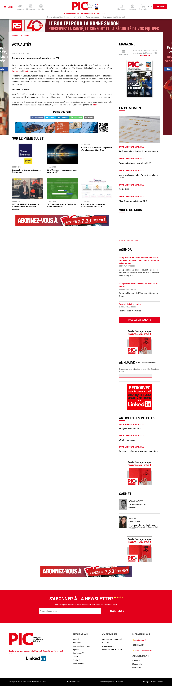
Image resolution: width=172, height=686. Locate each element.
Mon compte (137, 664)
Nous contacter (79, 663)
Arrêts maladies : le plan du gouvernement (138, 151)
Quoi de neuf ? (78, 653)
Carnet (75, 657)
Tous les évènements (139, 320)
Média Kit (76, 660)
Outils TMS (124, 189)
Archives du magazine (81, 646)
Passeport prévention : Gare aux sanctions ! (139, 451)
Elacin (26, 71)
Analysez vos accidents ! (130, 429)
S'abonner (159, 6)
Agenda (76, 650)
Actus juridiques (92, 17)
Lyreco (95, 105)
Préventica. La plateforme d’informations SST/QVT (93, 205)
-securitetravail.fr (139, 640)
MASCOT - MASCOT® (128, 240)
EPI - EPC (77, 17)
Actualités (25, 35)
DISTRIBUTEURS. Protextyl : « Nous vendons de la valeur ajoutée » (25, 206)
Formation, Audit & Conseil (114, 17)
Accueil (15, 35)
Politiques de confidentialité (153, 682)
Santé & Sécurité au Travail (58, 17)
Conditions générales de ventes (111, 682)
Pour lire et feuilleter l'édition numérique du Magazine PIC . (145, 53)
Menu (8, 7)
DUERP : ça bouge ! (127, 440)
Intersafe (16, 71)
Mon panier (136, 667)
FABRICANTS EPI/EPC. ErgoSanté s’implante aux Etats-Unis (96, 149)
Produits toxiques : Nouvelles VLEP (135, 163)
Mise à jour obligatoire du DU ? (133, 201)
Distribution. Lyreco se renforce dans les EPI (35, 58)
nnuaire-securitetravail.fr (141, 651)
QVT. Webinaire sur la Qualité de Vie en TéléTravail (61, 205)
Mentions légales (73, 682)
